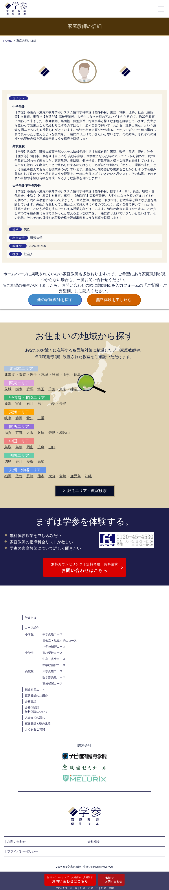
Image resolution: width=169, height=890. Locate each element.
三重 (40, 418)
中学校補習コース (53, 665)
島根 (18, 447)
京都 (18, 432)
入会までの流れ (35, 717)
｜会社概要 (92, 841)
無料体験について (36, 711)
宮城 (44, 375)
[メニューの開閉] (161, 8)
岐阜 (7, 418)
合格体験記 (32, 707)
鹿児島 (75, 476)
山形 (66, 375)
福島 (77, 375)
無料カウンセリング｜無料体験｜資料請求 (84, 568)
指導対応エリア (35, 689)
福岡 (7, 476)
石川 (29, 403)
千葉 (51, 389)
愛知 (29, 418)
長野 (62, 403)
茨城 (7, 389)
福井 (40, 403)
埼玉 (40, 389)
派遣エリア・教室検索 (84, 490)
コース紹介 (32, 627)
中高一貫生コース (53, 659)
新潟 (7, 403)
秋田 (55, 375)
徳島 (7, 461)
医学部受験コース (53, 677)
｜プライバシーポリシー (21, 851)
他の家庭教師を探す (55, 299)
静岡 (18, 418)
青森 (22, 375)
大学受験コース (52, 671)
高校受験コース (52, 652)
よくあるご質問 (35, 729)
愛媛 (29, 461)
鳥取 (7, 447)
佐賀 (18, 476)
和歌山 (64, 432)
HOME (7, 40)
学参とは (30, 617)
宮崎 (62, 476)
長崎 (29, 476)
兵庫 (40, 432)
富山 (18, 403)
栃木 (18, 389)
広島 (40, 447)
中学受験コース (52, 634)
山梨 (51, 403)
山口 (51, 447)
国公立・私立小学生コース (59, 640)
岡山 (29, 447)
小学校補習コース (53, 646)
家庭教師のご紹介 (36, 695)
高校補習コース (52, 683)
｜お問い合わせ (15, 841)
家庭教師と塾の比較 (38, 723)
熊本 (40, 476)
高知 (40, 461)
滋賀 (7, 432)
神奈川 (75, 389)
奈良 (51, 432)
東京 (62, 389)
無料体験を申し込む (114, 299)
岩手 (33, 375)
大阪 (29, 432)
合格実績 (30, 701)
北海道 (9, 375)
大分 (51, 476)
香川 (18, 461)
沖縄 (88, 476)
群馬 (29, 389)
